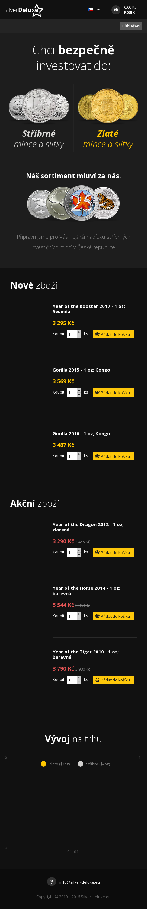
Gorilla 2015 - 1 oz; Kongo (81, 370)
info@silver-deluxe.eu (73, 882)
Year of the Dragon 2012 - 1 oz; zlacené (88, 527)
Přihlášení (131, 26)
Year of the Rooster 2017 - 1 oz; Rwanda (89, 308)
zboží (33, 285)
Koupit (58, 333)
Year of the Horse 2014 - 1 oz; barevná (86, 590)
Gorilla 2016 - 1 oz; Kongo (81, 433)
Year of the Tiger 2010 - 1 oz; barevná (86, 654)
